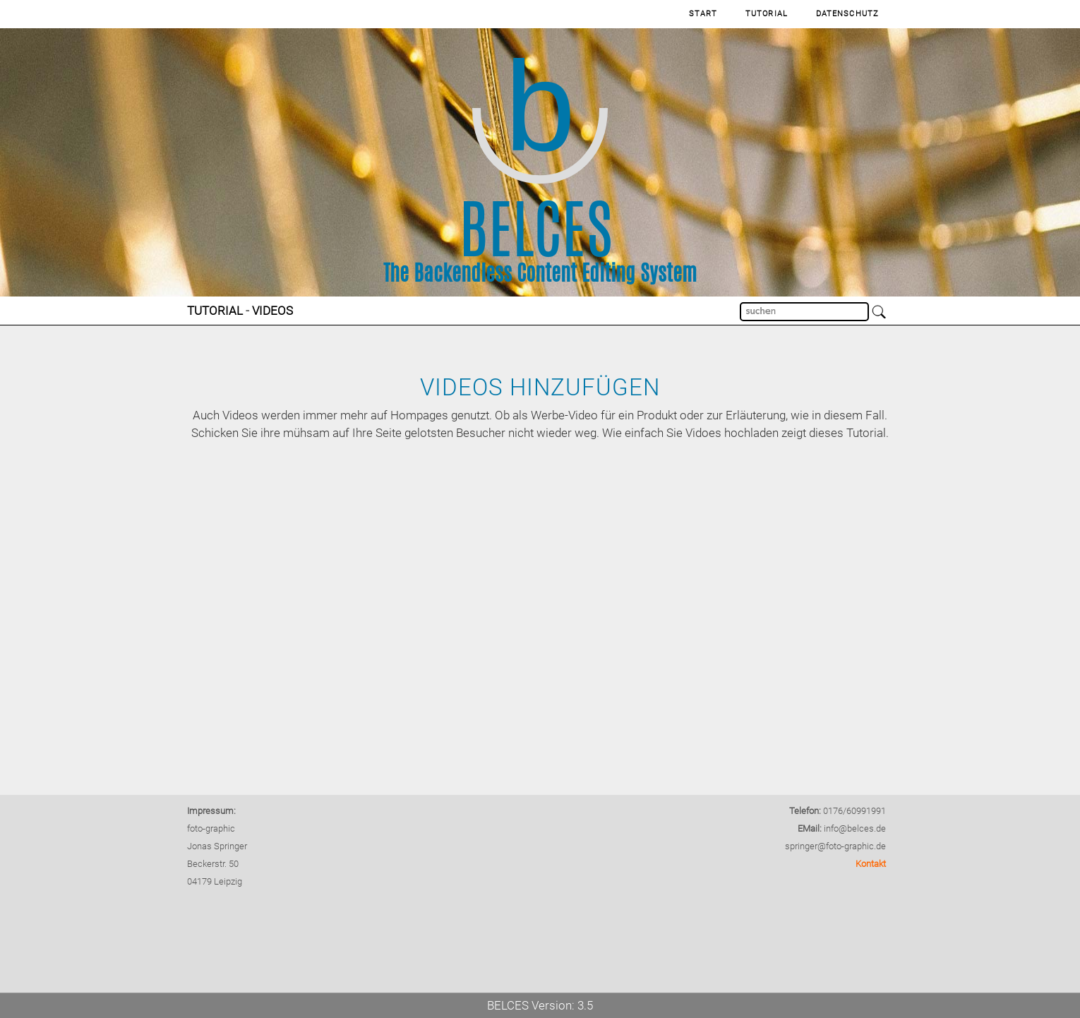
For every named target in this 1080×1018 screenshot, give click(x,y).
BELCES (508, 1005)
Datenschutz (847, 13)
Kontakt (871, 863)
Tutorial (766, 13)
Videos (272, 311)
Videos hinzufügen (540, 387)
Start (703, 13)
